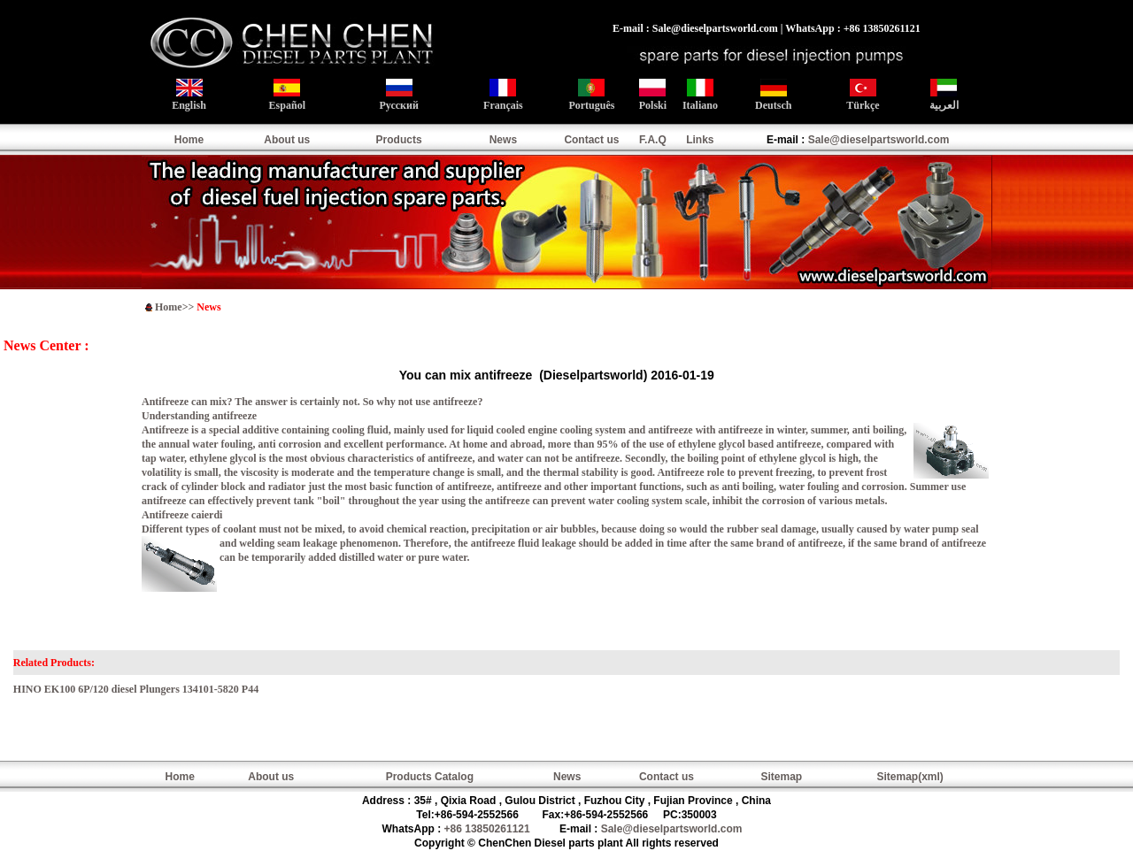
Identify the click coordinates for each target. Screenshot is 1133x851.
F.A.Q (653, 140)
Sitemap (782, 776)
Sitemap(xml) (909, 776)
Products (399, 140)
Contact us (591, 140)
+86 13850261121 (487, 829)
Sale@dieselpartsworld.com (879, 140)
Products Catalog (430, 776)
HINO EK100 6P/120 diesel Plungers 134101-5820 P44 (135, 689)
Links (699, 140)
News (503, 140)
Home (189, 140)
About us (287, 140)
